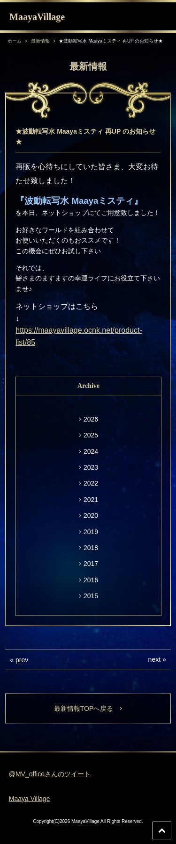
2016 (91, 580)
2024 (91, 451)
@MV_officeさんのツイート (50, 774)
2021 (91, 499)
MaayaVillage (37, 17)
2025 (91, 435)
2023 (91, 467)
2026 (91, 419)
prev (21, 660)
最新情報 (40, 40)
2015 (91, 596)
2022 (91, 483)
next (154, 659)
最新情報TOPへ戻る (88, 708)
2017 (91, 563)
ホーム (15, 40)
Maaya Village (29, 798)
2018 (91, 547)
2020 (91, 515)
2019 (91, 532)
